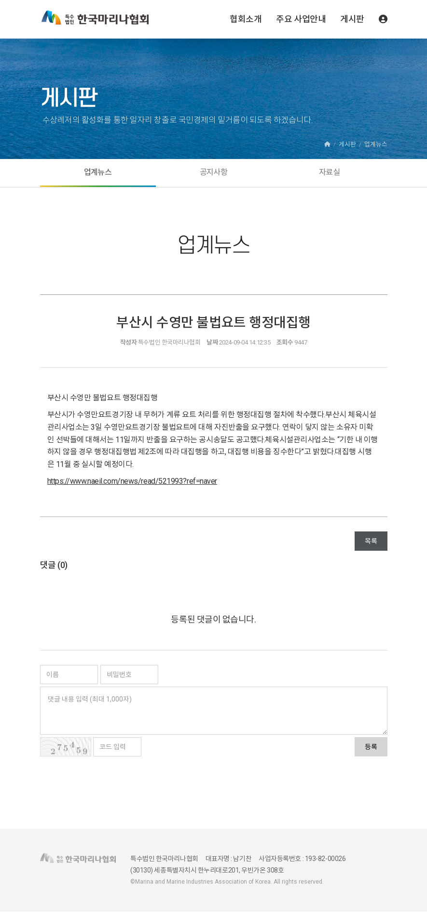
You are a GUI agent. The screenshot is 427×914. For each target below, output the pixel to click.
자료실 (329, 174)
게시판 (352, 19)
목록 (371, 543)
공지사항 (213, 174)
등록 (371, 749)
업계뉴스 (97, 174)
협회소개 (246, 19)
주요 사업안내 (301, 19)
